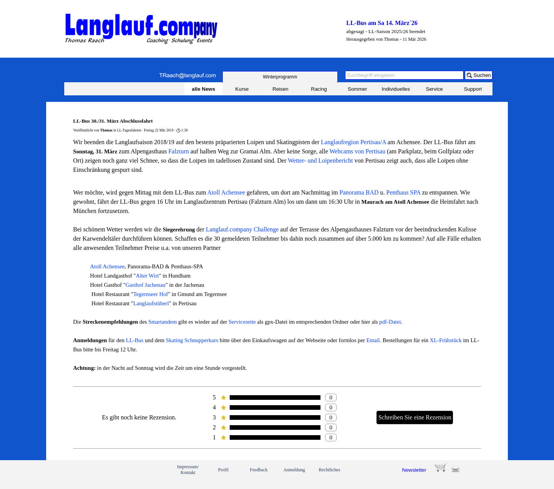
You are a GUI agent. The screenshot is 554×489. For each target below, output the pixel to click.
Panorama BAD (359, 192)
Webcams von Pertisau (357, 151)
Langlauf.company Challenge (242, 229)
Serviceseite (242, 322)
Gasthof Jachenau (145, 285)
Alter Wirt (147, 276)
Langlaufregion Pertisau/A (353, 142)
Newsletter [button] (414, 470)
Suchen (482, 75)
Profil (223, 469)
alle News (203, 89)
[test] (280, 77)
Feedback (259, 469)
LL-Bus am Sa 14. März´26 (381, 23)
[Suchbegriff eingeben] (404, 75)
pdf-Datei (390, 322)
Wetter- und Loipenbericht (320, 160)
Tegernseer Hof (150, 294)
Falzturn (179, 151)
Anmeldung (294, 469)
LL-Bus (135, 340)
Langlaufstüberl (151, 303)
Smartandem (163, 322)
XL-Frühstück (446, 340)
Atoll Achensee (226, 192)
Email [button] (373, 340)
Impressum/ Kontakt (188, 469)
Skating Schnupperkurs (192, 340)
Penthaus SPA (403, 192)
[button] (187, 75)
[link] (91, 474)
